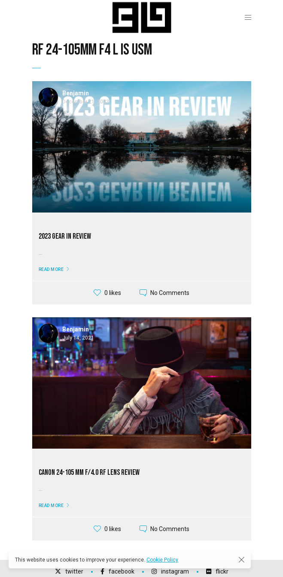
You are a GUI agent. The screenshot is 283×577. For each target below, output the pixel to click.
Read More (51, 269)
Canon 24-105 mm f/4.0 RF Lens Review (89, 472)
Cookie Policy (162, 560)
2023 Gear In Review (65, 236)
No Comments (169, 292)
